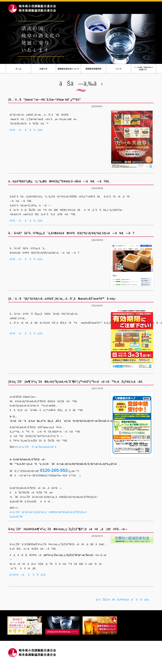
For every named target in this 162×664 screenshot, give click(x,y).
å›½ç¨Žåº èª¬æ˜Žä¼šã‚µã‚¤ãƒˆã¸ (39, 447)
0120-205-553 (54, 470)
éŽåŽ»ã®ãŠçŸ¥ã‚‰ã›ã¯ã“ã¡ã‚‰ (122, 599)
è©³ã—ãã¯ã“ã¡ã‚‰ (26, 130)
